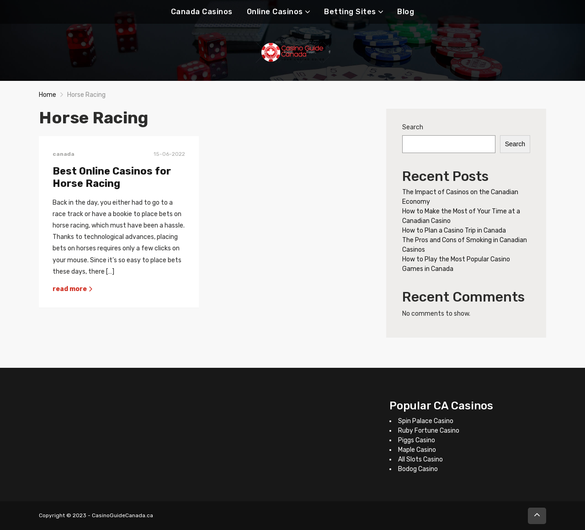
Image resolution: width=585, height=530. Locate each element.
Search (412, 127)
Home (47, 95)
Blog (405, 11)
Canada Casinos (202, 11)
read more (73, 289)
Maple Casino (417, 450)
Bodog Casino (418, 469)
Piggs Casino (416, 440)
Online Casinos (275, 11)
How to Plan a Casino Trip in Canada (454, 230)
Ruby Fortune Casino (428, 431)
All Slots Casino (420, 459)
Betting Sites (350, 11)
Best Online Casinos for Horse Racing (112, 177)
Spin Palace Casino (425, 421)
